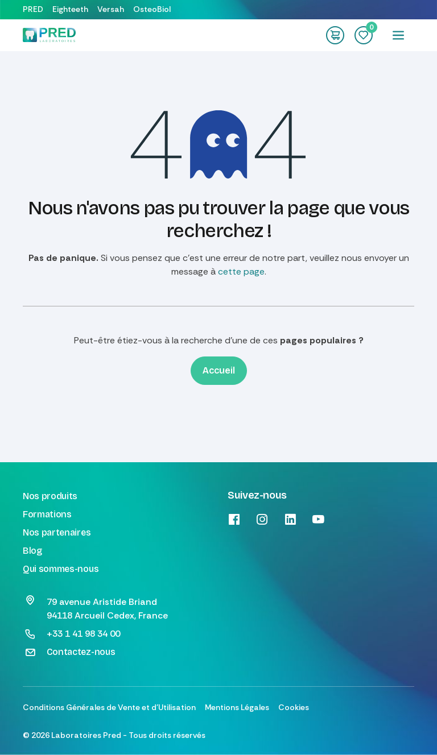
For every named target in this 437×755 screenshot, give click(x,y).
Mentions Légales (237, 707)
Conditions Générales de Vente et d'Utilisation (109, 707)
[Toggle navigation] (398, 35)
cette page (241, 271)
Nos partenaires (56, 532)
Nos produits (50, 496)
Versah (110, 9)
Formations (47, 514)
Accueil (219, 370)
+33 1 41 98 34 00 (83, 634)
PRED (33, 9)
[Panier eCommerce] (335, 35)
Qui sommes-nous (60, 568)
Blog (32, 550)
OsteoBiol (152, 9)
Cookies (293, 707)
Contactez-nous (81, 651)
